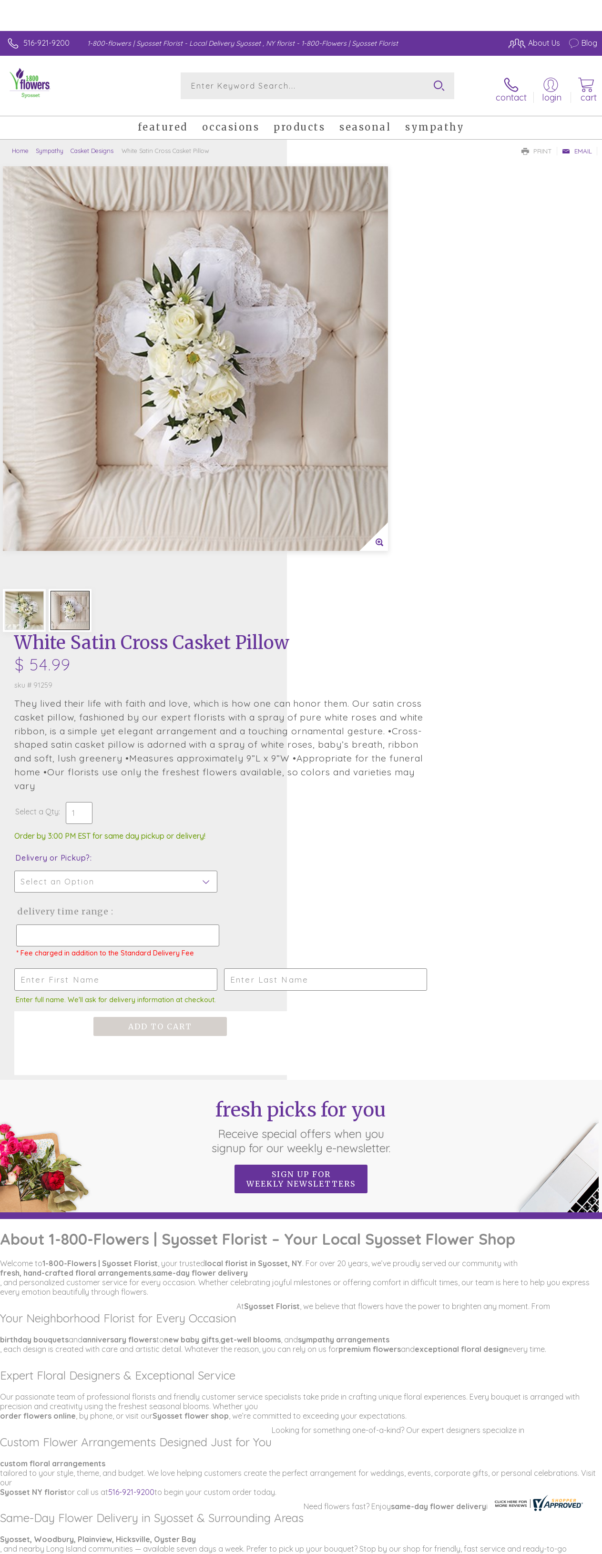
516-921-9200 (46, 43)
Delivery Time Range (349, 465)
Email (577, 146)
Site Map (562, 1535)
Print (536, 146)
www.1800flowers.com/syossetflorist (64, 1264)
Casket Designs (92, 145)
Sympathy (49, 145)
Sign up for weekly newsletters (301, 742)
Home (20, 145)
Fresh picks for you (301, 689)
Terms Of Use (457, 1535)
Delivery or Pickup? (339, 412)
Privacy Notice (514, 1535)
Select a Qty (324, 366)
